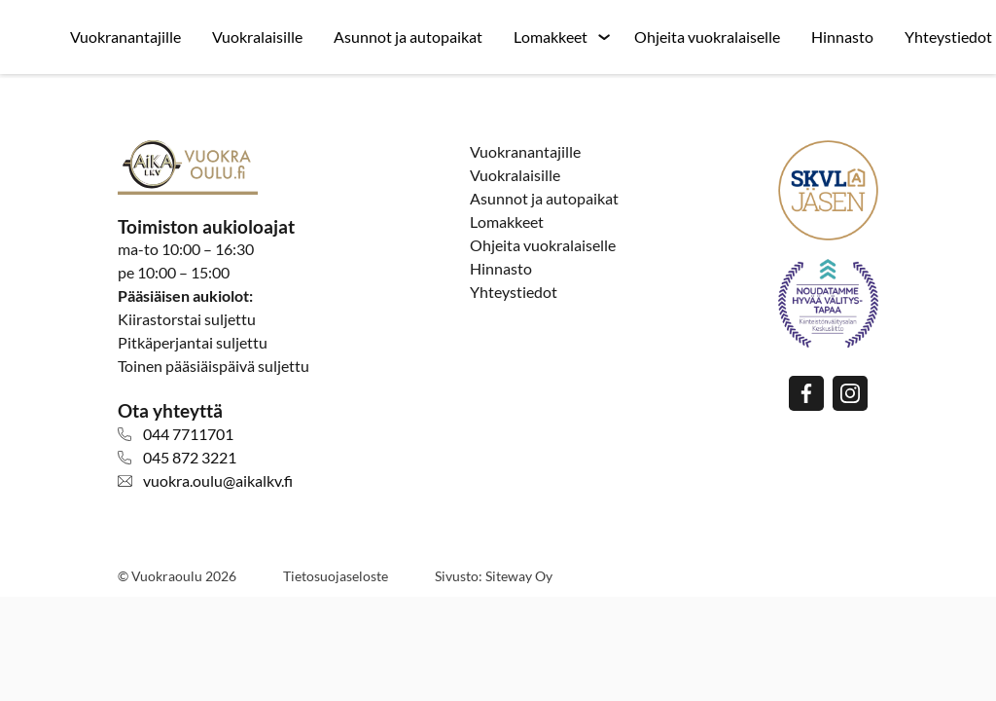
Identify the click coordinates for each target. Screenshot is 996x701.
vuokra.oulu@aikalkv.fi (218, 480)
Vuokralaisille (257, 36)
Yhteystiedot (513, 291)
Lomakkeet (550, 36)
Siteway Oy (518, 576)
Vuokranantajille (125, 36)
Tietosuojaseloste (335, 576)
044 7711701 (188, 433)
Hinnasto (842, 36)
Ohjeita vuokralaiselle (707, 36)
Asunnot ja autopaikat (408, 36)
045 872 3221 (189, 457)
